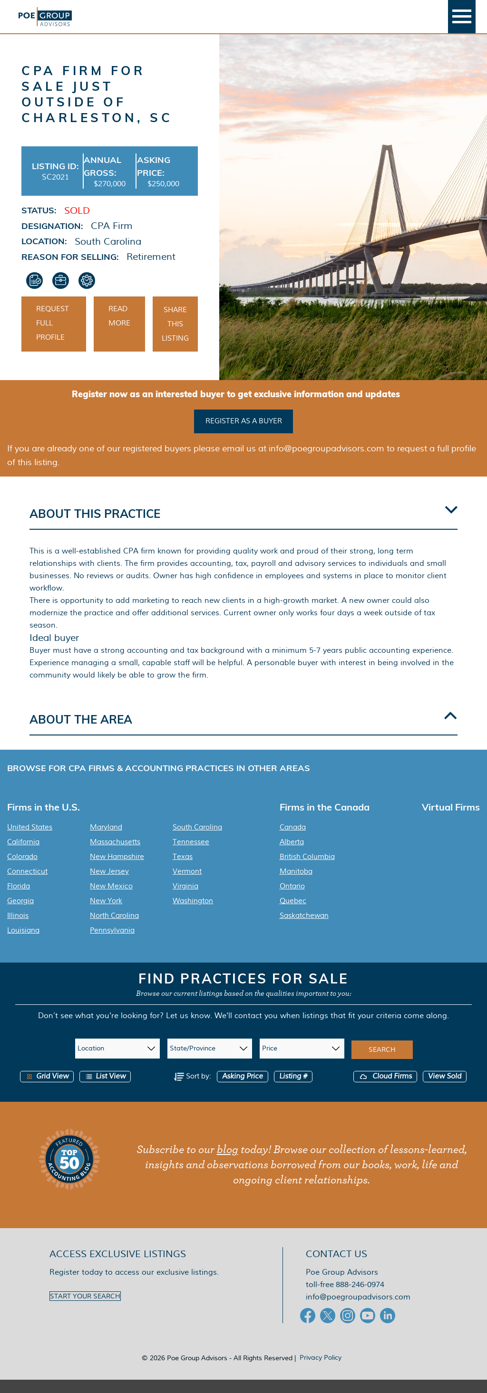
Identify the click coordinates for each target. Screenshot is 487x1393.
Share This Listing (175, 338)
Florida (18, 899)
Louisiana (23, 943)
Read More (119, 330)
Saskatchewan (304, 929)
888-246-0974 (360, 1297)
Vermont (187, 884)
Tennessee (191, 855)
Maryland (106, 840)
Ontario (292, 899)
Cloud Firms (385, 1089)
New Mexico (111, 899)
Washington (193, 914)
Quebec (293, 914)
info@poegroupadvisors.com (358, 1310)
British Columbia (307, 870)
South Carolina (197, 840)
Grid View (46, 1089)
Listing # (293, 1089)
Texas (183, 870)
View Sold (444, 1089)
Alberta (292, 855)
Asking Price (242, 1089)
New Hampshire (117, 870)
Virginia (185, 899)
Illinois (18, 929)
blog (227, 1163)
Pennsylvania (112, 943)
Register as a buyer (243, 434)
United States (29, 840)
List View (105, 1089)
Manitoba (296, 884)
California (23, 855)
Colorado (22, 870)
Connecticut (27, 884)
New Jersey (109, 884)
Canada (293, 840)
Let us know (188, 1028)
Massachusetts (115, 855)
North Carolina (114, 929)
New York (106, 914)
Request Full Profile (52, 337)
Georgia (20, 914)
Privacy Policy (320, 1370)
